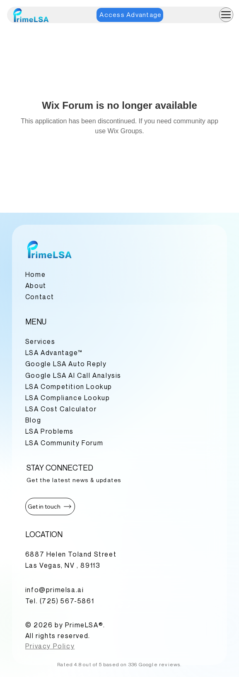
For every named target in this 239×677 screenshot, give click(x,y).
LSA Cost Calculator (61, 409)
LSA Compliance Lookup (67, 398)
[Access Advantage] (130, 15)
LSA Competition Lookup (68, 386)
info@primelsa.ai (54, 590)
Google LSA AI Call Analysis (73, 375)
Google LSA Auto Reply (66, 364)
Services (40, 341)
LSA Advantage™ (53, 352)
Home (35, 274)
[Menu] (226, 14)
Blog (33, 420)
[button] (50, 506)
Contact (39, 297)
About (35, 285)
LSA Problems (49, 431)
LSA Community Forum (64, 443)
